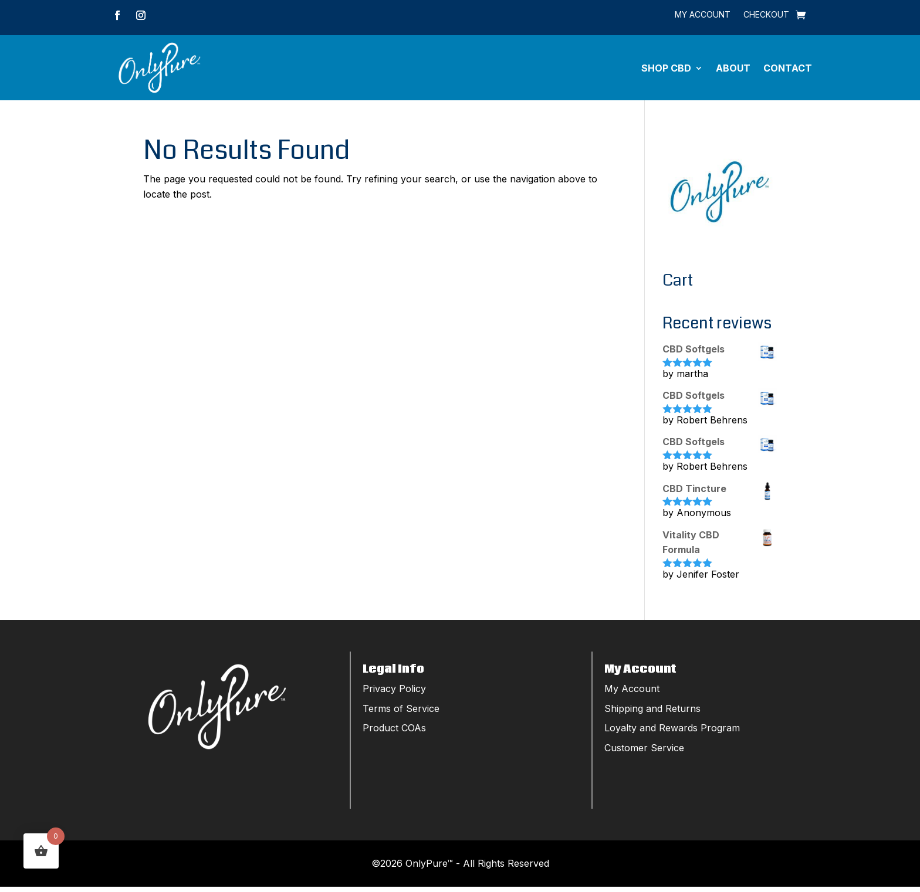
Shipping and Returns (652, 714)
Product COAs (394, 733)
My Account (702, 15)
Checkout (766, 15)
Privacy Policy (394, 694)
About (733, 70)
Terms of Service (401, 714)
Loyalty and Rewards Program (672, 733)
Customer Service (644, 753)
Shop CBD (666, 70)
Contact (787, 70)
